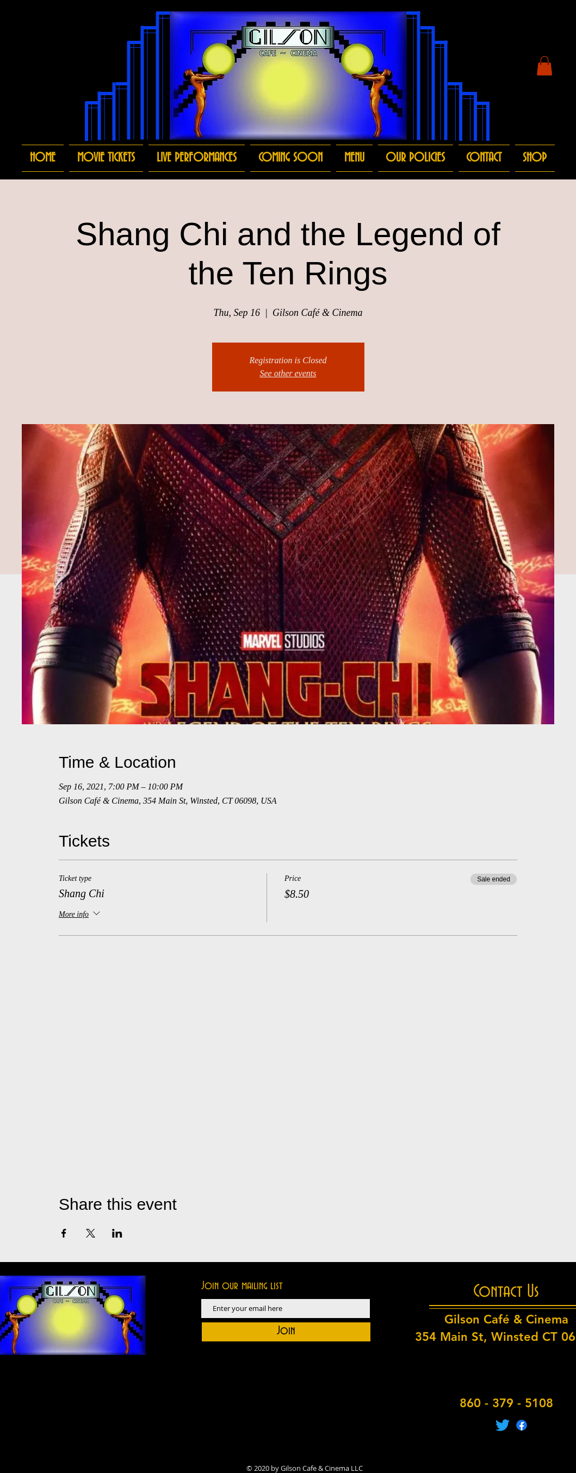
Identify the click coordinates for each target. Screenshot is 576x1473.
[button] (544, 66)
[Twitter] (503, 1425)
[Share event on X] (90, 1233)
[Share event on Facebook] (64, 1233)
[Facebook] (522, 1425)
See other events (288, 373)
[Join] (286, 1331)
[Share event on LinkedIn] (117, 1233)
